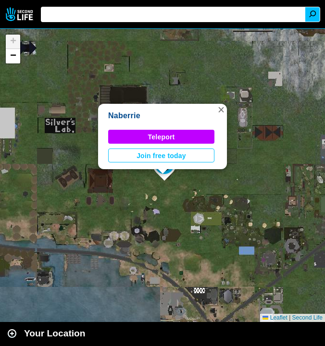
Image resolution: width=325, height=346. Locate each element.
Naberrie (124, 115)
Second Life (20, 14)
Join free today (161, 156)
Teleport (161, 137)
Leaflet (274, 317)
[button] (221, 109)
